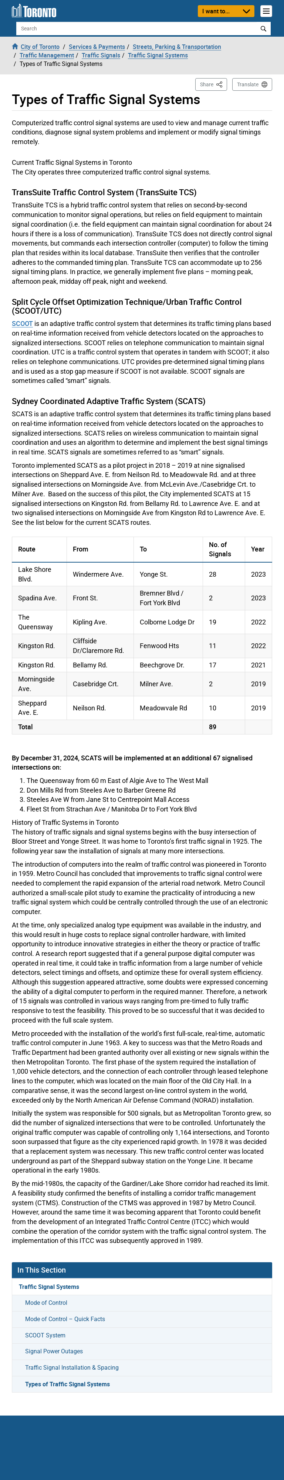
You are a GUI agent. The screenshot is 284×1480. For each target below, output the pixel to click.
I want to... (216, 11)
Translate (247, 84)
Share (213, 83)
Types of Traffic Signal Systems (67, 1384)
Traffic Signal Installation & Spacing (72, 1367)
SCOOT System (45, 1335)
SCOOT (22, 323)
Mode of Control (46, 1302)
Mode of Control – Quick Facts (65, 1319)
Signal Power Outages (54, 1351)
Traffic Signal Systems (49, 1287)
